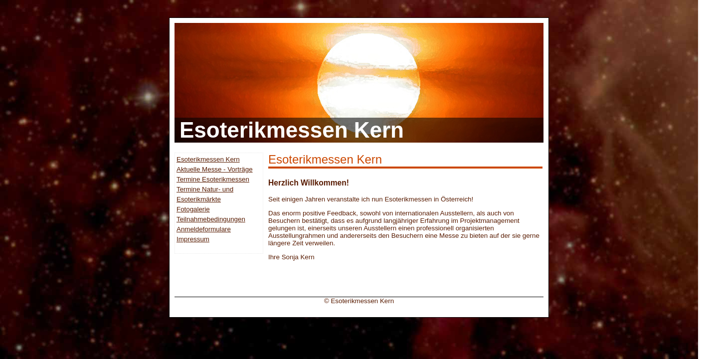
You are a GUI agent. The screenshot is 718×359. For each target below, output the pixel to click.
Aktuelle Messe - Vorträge (215, 169)
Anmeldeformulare (204, 229)
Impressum (193, 239)
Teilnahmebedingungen (211, 219)
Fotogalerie (193, 209)
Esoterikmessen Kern (208, 159)
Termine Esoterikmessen (213, 179)
